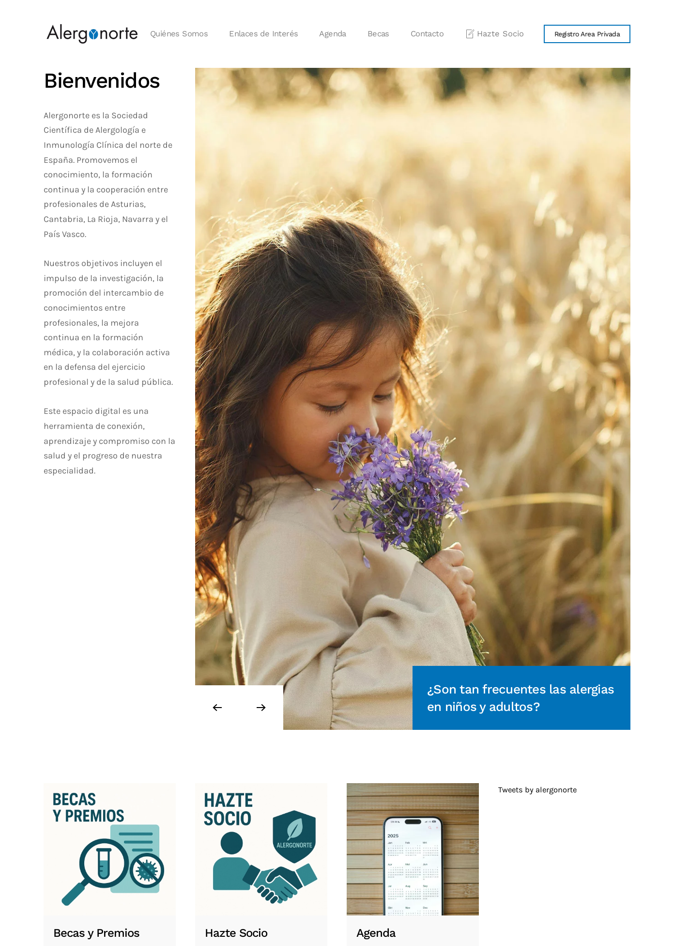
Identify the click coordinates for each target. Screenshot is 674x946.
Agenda (332, 33)
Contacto (427, 33)
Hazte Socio (494, 34)
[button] (217, 707)
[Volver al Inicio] (92, 34)
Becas (378, 33)
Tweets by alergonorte (537, 789)
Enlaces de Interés (263, 33)
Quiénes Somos (179, 33)
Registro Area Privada (587, 34)
